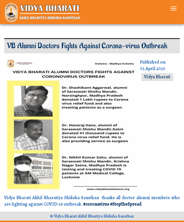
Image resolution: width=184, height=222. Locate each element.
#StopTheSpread (125, 204)
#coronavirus (96, 204)
